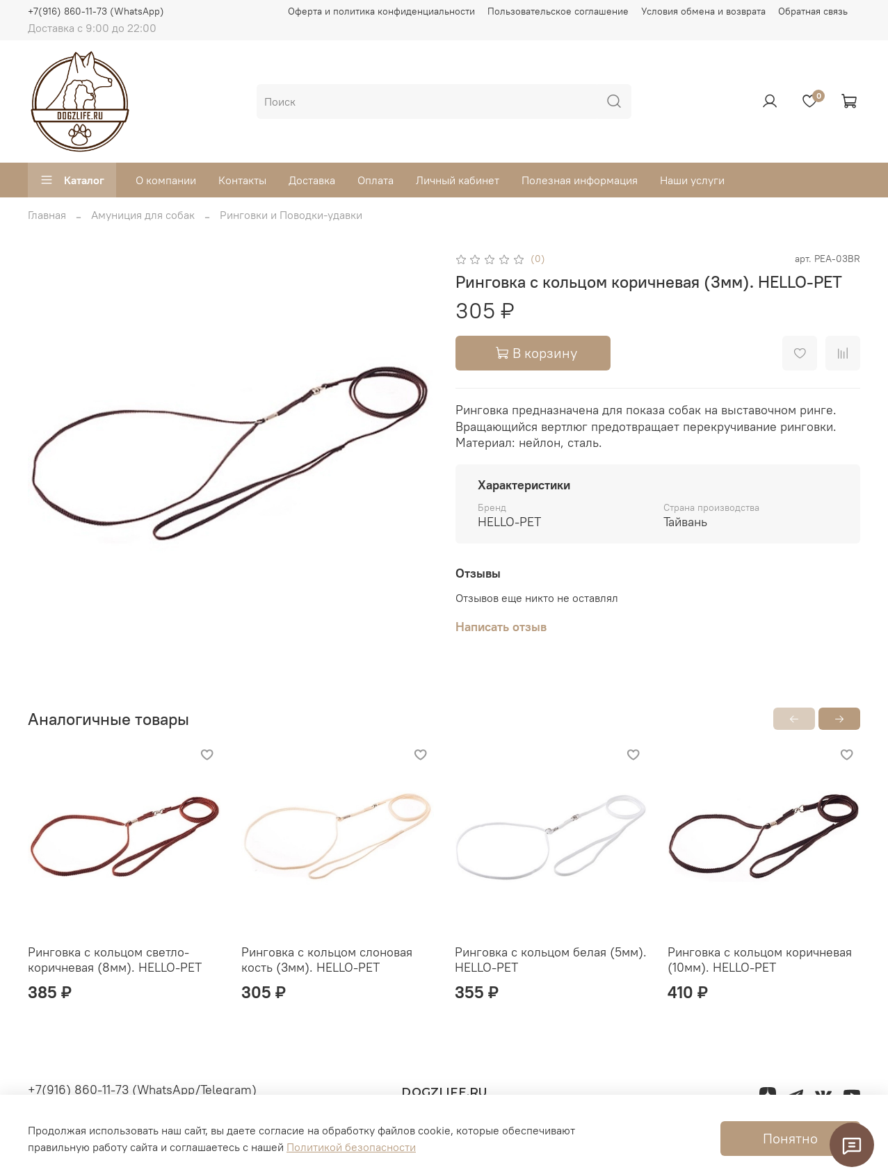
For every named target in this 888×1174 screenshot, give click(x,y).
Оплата (375, 180)
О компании (166, 180)
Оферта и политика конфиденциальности (381, 11)
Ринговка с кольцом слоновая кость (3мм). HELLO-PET (326, 960)
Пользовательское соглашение (558, 11)
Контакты (242, 180)
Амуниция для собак (143, 215)
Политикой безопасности (351, 1147)
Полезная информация (580, 180)
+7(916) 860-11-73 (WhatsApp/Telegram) (142, 1090)
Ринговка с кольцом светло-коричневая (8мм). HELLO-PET (115, 960)
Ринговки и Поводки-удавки (291, 215)
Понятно (790, 1138)
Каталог (72, 180)
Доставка (312, 180)
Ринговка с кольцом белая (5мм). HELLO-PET (551, 960)
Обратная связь (813, 11)
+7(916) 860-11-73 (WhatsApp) (96, 11)
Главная (47, 215)
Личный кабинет (457, 180)
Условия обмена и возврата (703, 11)
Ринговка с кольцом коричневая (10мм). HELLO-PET (760, 960)
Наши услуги (692, 180)
